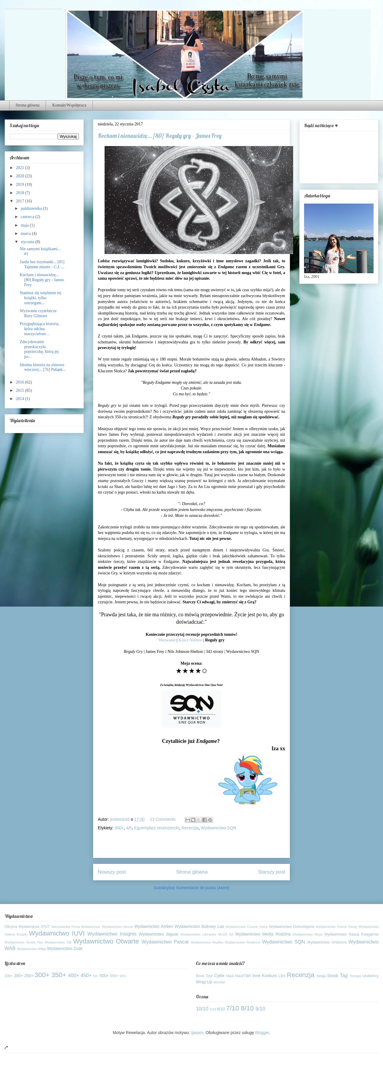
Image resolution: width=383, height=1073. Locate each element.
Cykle (219, 975)
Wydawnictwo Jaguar (159, 934)
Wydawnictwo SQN (218, 827)
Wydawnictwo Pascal (165, 942)
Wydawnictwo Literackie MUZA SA (206, 934)
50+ (96, 976)
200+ (18, 975)
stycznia (28, 242)
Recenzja (190, 827)
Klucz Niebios (190, 640)
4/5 (129, 827)
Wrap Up (204, 981)
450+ (86, 975)
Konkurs (269, 975)
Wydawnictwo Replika (207, 942)
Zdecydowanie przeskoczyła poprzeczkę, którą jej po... (39, 349)
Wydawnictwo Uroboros (326, 942)
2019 (20, 184)
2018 (20, 193)
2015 (20, 390)
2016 (20, 382)
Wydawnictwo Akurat (117, 926)
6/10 (221, 1009)
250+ (29, 975)
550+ (114, 976)
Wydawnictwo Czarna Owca (247, 926)
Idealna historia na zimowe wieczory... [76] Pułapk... (43, 367)
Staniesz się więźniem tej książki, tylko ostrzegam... (40, 298)
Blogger (262, 1032)
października (32, 208)
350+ (58, 975)
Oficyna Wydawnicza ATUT (27, 927)
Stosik (332, 975)
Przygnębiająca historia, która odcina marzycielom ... (40, 329)
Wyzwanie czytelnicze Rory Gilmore (38, 313)
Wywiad (219, 982)
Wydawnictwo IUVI (57, 933)
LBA (281, 976)
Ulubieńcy (370, 976)
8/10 (247, 1008)
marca (26, 233)
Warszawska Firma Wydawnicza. (76, 926)
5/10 (213, 1009)
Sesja (321, 976)
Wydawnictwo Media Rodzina (262, 934)
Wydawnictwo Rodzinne (242, 942)
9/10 (260, 1009)
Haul (230, 976)
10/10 (202, 1009)
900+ (123, 976)
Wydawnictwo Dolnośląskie (291, 927)
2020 (20, 176)
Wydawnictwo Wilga (31, 949)
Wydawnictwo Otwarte (106, 941)
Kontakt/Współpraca (69, 105)
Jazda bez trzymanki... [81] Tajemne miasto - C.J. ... (42, 264)
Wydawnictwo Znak (64, 948)
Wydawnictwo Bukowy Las (199, 926)
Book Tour (204, 976)
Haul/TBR (243, 976)
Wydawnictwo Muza (308, 934)
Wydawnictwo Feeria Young (336, 926)
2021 (20, 168)
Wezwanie (167, 640)
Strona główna (27, 105)
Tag (344, 975)
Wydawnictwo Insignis (112, 934)
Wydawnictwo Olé (58, 942)
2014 (20, 399)
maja (25, 225)
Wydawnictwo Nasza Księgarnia (351, 934)
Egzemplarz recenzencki (156, 827)
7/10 (232, 1008)
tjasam (197, 1032)
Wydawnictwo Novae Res (23, 942)
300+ (119, 827)
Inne (256, 975)
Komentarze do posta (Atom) (202, 887)
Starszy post (271, 872)
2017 (20, 201)
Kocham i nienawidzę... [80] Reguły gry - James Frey (42, 280)
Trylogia (355, 976)
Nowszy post (112, 872)
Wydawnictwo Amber (153, 926)
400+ (73, 975)
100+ (8, 976)
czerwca (28, 216)
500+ (104, 975)
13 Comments (163, 819)
